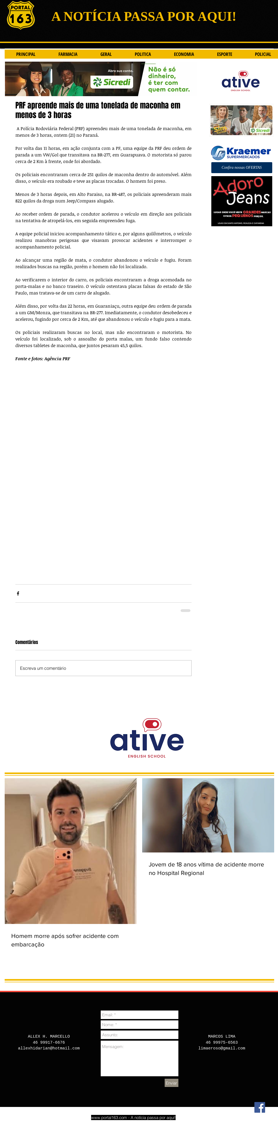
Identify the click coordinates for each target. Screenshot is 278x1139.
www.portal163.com (109, 1117)
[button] (241, 167)
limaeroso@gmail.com (221, 1048)
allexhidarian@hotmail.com (49, 1048)
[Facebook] (259, 1107)
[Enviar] (171, 1083)
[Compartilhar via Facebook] (18, 593)
